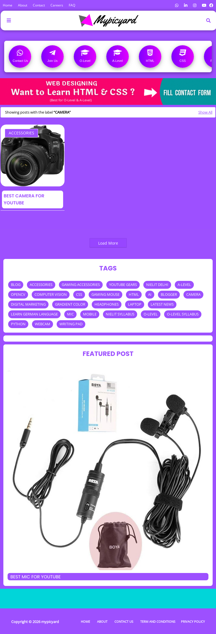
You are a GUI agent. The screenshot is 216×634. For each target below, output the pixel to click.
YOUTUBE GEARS (123, 284)
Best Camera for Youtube (24, 199)
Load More (108, 243)
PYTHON (18, 323)
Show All (205, 112)
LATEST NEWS (162, 304)
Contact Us (123, 621)
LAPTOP (134, 304)
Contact (39, 5)
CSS (79, 294)
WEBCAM (42, 323)
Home (7, 5)
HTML (134, 294)
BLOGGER (169, 294)
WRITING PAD (70, 323)
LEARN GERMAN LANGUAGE (34, 314)
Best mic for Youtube (35, 577)
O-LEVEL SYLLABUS (183, 314)
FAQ (72, 5)
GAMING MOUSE (105, 294)
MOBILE (89, 314)
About (22, 5)
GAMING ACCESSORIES (81, 284)
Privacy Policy (193, 621)
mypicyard (50, 621)
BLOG (15, 284)
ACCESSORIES (21, 133)
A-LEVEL (184, 284)
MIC (70, 314)
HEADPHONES (107, 304)
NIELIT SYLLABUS (120, 314)
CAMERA (193, 294)
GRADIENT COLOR (70, 304)
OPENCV (18, 294)
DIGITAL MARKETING (28, 304)
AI (149, 294)
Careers (56, 5)
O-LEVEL (151, 314)
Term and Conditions (157, 621)
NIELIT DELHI (157, 284)
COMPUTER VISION (51, 294)
